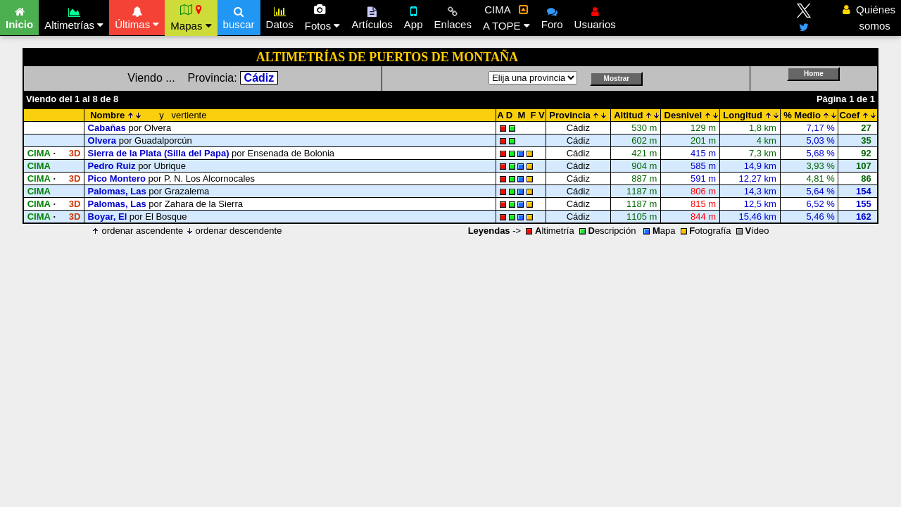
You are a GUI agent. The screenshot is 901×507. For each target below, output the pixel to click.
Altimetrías (73, 16)
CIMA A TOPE (506, 18)
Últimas (137, 16)
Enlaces (453, 16)
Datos (280, 16)
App (413, 16)
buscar (239, 16)
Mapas (190, 18)
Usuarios (595, 16)
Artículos (371, 16)
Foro (552, 16)
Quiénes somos (869, 18)
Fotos (323, 18)
